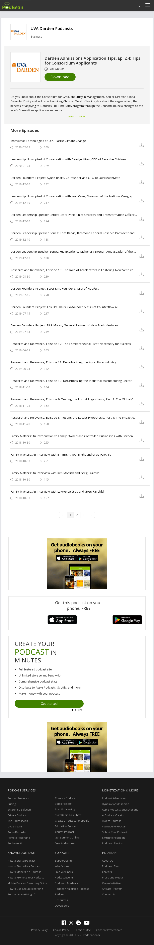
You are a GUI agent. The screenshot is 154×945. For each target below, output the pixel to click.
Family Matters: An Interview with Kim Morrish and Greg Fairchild (54, 473)
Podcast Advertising (114, 798)
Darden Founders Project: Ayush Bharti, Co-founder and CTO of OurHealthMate (65, 177)
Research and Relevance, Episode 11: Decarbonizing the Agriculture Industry (63, 362)
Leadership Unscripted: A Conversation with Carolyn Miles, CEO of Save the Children (68, 159)
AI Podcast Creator (113, 815)
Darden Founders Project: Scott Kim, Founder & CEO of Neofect (54, 288)
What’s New (62, 866)
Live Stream (15, 826)
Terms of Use (83, 930)
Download (60, 77)
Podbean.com (91, 935)
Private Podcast (17, 815)
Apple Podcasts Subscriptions (120, 809)
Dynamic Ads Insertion (115, 804)
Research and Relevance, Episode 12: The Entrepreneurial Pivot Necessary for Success (70, 343)
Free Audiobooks (65, 843)
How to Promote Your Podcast (26, 877)
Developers (62, 905)
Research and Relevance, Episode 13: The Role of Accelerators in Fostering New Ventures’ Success (73, 270)
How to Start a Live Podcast (24, 866)
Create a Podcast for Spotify (72, 820)
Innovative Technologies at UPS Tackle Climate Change (48, 140)
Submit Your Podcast (114, 832)
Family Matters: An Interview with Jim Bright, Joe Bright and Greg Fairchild (60, 454)
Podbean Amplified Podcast (72, 889)
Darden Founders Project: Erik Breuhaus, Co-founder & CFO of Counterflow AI (64, 307)
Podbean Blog (110, 866)
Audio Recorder (17, 832)
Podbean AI (15, 843)
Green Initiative (111, 883)
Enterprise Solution (19, 809)
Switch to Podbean (113, 837)
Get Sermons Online (67, 837)
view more (77, 116)
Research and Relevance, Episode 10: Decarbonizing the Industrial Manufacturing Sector (71, 380)
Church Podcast (64, 832)
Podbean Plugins (112, 843)
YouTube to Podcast (114, 826)
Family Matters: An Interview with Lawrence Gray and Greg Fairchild (57, 491)
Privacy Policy (39, 930)
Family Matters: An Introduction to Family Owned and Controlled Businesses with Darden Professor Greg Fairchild (73, 436)
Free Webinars (64, 872)
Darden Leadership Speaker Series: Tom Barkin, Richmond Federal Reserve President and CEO (73, 233)
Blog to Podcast (111, 821)
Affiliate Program (112, 889)
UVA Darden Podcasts (51, 28)
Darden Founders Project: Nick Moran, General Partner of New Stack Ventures (64, 325)
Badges (59, 894)
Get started (49, 703)
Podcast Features (18, 798)
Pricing (12, 804)
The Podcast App (18, 821)
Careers (107, 872)
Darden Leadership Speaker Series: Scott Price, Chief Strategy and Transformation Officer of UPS (73, 214)
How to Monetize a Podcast (24, 872)
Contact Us (108, 894)
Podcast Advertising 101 (22, 894)
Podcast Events (64, 877)
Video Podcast (63, 804)
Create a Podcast (65, 798)
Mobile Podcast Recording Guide (27, 883)
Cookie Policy (61, 930)
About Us (107, 860)
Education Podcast (66, 826)
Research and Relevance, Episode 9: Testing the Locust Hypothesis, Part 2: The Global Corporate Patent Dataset (73, 399)
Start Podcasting (65, 809)
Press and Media (112, 877)
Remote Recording (19, 837)
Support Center (64, 860)
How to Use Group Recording (25, 889)
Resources (61, 900)
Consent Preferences (109, 930)
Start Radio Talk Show (68, 815)
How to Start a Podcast (21, 860)
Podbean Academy (66, 883)
